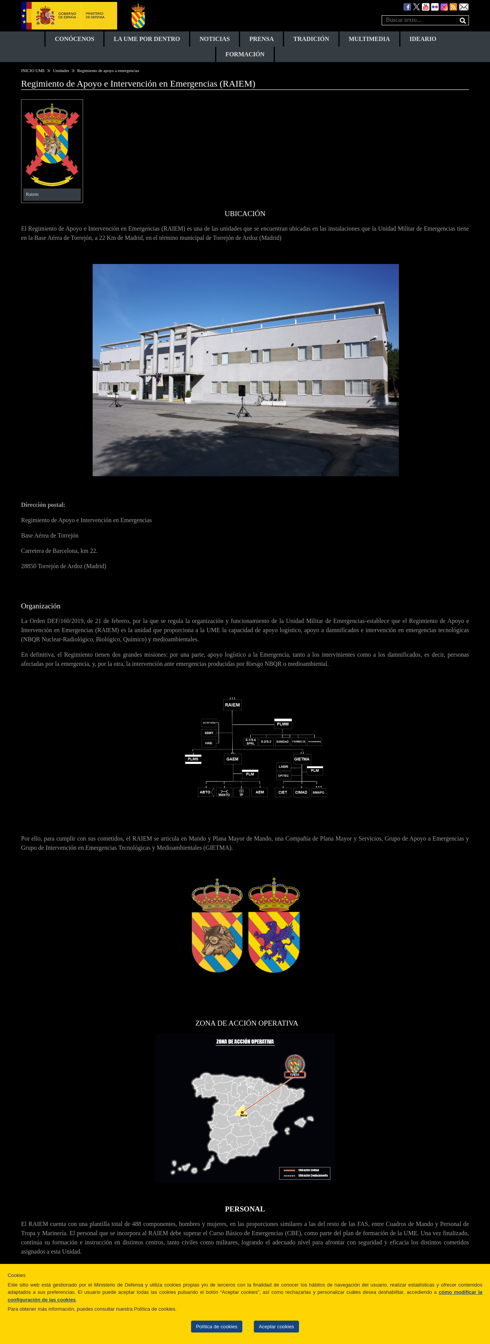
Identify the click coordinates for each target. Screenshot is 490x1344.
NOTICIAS (214, 39)
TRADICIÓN (311, 39)
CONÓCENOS (74, 39)
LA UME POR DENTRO (147, 39)
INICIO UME (33, 70)
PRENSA (261, 39)
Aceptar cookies (276, 1326)
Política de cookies (216, 1326)
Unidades (61, 70)
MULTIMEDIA (369, 39)
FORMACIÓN (245, 54)
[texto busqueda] (425, 20)
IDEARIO (423, 39)
